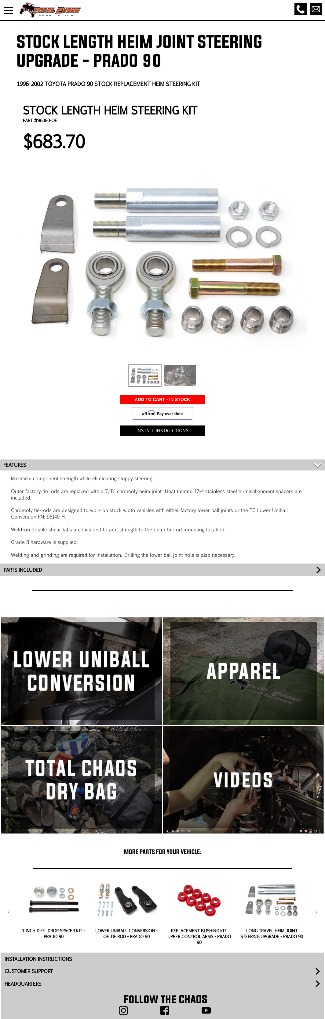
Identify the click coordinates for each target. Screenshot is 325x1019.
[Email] (316, 9)
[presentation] (8, 912)
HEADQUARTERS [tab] (23, 983)
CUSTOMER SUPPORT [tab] (29, 971)
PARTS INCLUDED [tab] (23, 570)
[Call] (300, 9)
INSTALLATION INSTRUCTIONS (38, 959)
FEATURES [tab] (14, 465)
